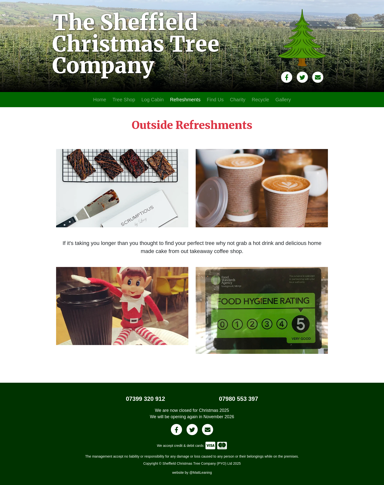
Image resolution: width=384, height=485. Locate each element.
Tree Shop (123, 99)
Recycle (260, 99)
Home (99, 99)
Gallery (283, 99)
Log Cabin (152, 99)
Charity (237, 99)
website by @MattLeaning (192, 472)
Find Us (215, 99)
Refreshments (185, 99)
